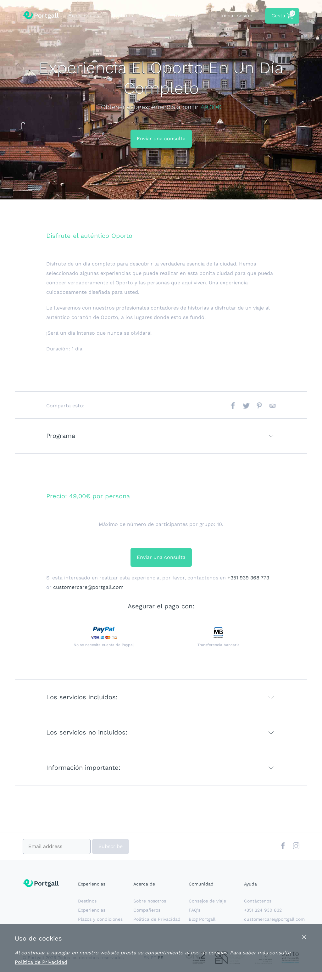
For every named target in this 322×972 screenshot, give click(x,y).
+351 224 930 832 (263, 910)
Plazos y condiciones (100, 919)
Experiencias (83, 16)
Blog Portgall (202, 919)
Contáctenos (257, 900)
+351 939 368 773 (248, 578)
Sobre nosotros (165, 16)
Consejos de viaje (207, 900)
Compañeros (146, 910)
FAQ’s (194, 910)
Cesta (282, 15)
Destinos (122, 16)
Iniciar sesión (236, 16)
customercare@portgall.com (88, 587)
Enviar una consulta (161, 139)
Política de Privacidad (156, 919)
